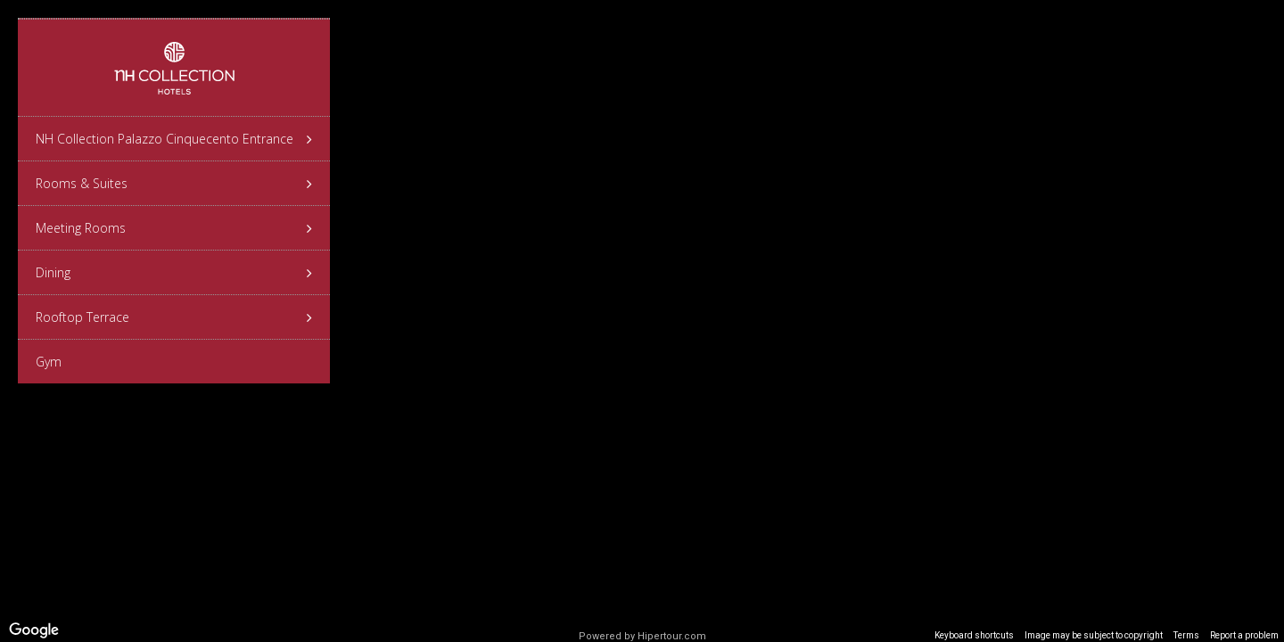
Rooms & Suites (174, 183)
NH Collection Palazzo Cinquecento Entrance (174, 139)
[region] (642, 321)
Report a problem (1244, 635)
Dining (174, 273)
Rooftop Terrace (174, 317)
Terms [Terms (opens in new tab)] (1186, 635)
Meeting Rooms (174, 228)
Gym (49, 361)
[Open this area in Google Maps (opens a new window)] (33, 630)
